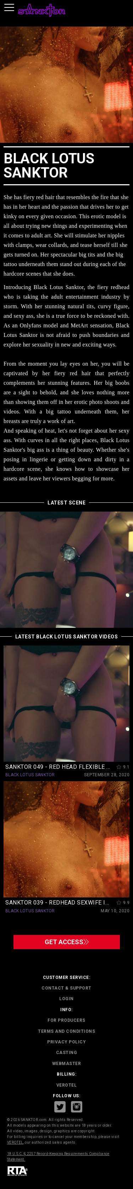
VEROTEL (66, 1085)
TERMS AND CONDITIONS (66, 1031)
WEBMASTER (66, 1063)
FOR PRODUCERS (66, 1020)
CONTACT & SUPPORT (66, 988)
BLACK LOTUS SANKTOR (30, 774)
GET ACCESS (67, 942)
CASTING (66, 1052)
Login (66, 998)
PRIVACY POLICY (66, 1041)
